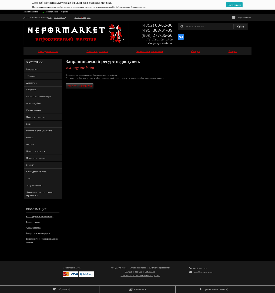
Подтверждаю (234, 5)
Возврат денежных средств (38, 233)
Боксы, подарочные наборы (38, 96)
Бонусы (233, 51)
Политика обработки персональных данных (42, 240)
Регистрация (59, 17)
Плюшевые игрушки (35, 151)
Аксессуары (31, 83)
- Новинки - (31, 76)
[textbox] (213, 26)
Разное (29, 124)
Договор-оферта (33, 227)
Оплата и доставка (97, 51)
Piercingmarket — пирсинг (56, 12)
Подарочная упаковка (35, 158)
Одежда (29, 137)
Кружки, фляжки (33, 110)
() (61, 289)
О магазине (150, 271)
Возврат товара (33, 222)
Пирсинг (30, 144)
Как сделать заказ (48, 51)
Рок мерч (30, 165)
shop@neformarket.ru (160, 43)
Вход (50, 17)
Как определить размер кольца (39, 216)
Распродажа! (32, 69)
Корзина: (241, 17)
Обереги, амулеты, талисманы (39, 131)
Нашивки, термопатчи (36, 117)
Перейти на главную (80, 86)
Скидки (195, 51)
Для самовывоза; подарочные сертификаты (39, 194)
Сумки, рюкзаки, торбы (36, 172)
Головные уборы (33, 103)
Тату (28, 178)
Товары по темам (34, 185)
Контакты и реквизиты (149, 51)
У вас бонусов (82, 17)
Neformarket (70, 268)
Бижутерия (31, 89)
